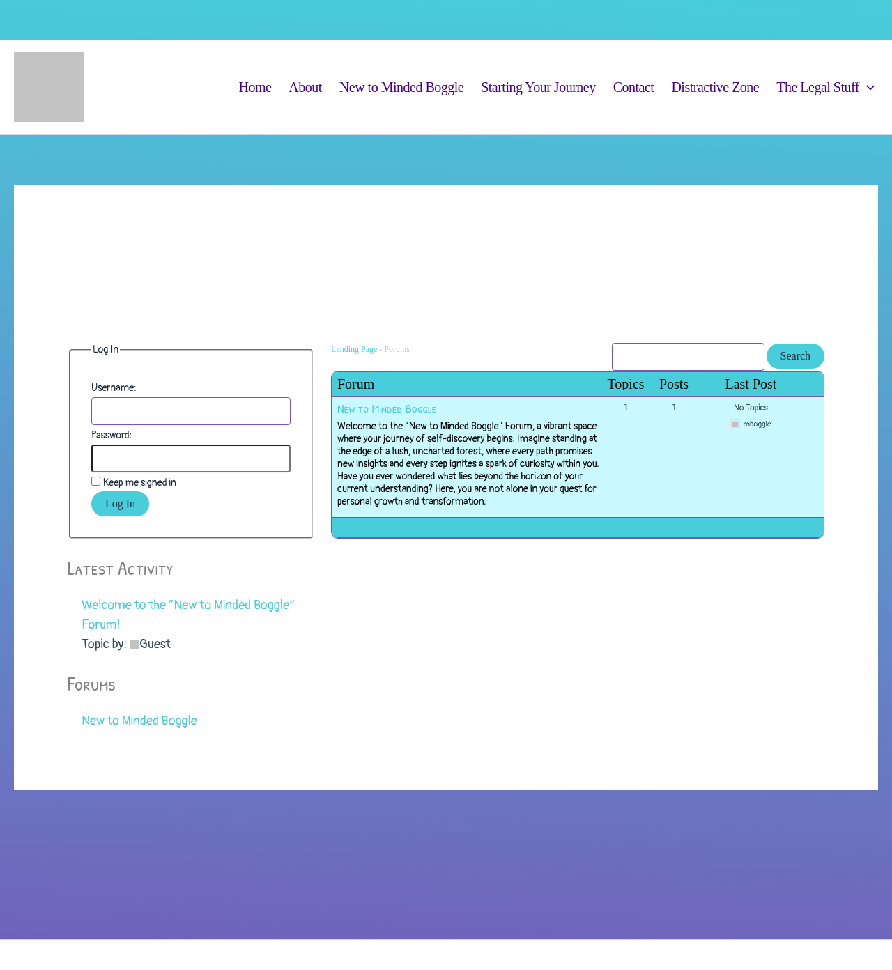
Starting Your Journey (538, 87)
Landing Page (354, 349)
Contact (633, 87)
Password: (111, 435)
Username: (114, 388)
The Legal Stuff (825, 87)
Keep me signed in (139, 482)
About (305, 87)
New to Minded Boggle (401, 87)
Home (254, 87)
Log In (120, 503)
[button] (867, 87)
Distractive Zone (715, 87)
